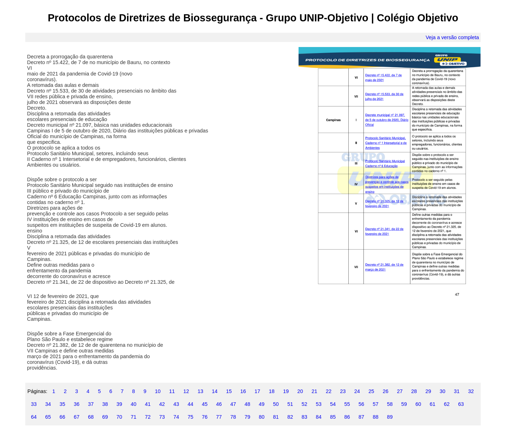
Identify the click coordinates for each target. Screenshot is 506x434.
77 (219, 417)
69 (105, 417)
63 (461, 404)
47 (233, 404)
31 (457, 391)
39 (119, 404)
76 (204, 417)
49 (261, 404)
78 (233, 417)
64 (34, 417)
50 (276, 404)
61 (433, 404)
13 (200, 391)
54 (333, 404)
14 (214, 391)
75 (190, 417)
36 (76, 404)
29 (428, 391)
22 (328, 391)
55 (347, 404)
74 (176, 417)
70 (119, 417)
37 (91, 404)
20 (300, 391)
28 (414, 391)
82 (290, 417)
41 (148, 404)
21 (314, 391)
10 (157, 391)
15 (229, 391)
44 (190, 404)
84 (318, 417)
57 (375, 404)
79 (247, 417)
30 (443, 391)
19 (286, 391)
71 (133, 417)
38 (105, 404)
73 (162, 417)
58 (389, 404)
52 (304, 404)
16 (243, 391)
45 (204, 404)
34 (48, 404)
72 (148, 417)
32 (471, 391)
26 (386, 391)
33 (34, 404)
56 (361, 404)
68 (91, 417)
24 (357, 391)
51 (290, 404)
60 (418, 404)
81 (276, 417)
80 (261, 417)
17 (257, 391)
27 (400, 391)
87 (361, 417)
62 (447, 404)
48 (247, 404)
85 (333, 417)
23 (343, 391)
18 (271, 391)
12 (186, 391)
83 (304, 417)
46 (219, 404)
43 (176, 404)
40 (133, 404)
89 (389, 417)
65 (48, 417)
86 (347, 417)
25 (371, 391)
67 (76, 417)
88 (375, 417)
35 (62, 404)
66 (62, 417)
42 (162, 404)
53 (318, 404)
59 (404, 404)
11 (172, 391)
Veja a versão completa (452, 37)
